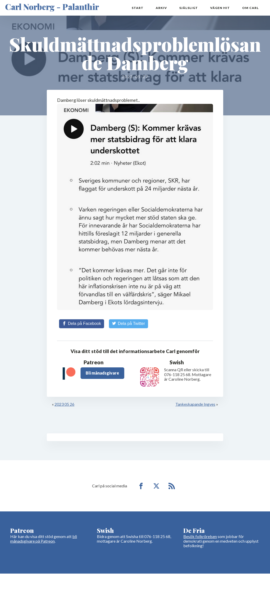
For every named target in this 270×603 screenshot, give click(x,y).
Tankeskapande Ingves (195, 404)
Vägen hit (220, 8)
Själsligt (188, 8)
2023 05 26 (64, 404)
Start (137, 8)
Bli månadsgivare (102, 372)
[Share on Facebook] (81, 323)
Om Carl (250, 8)
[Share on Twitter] (128, 323)
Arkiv (161, 8)
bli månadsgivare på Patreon (43, 538)
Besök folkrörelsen (200, 536)
